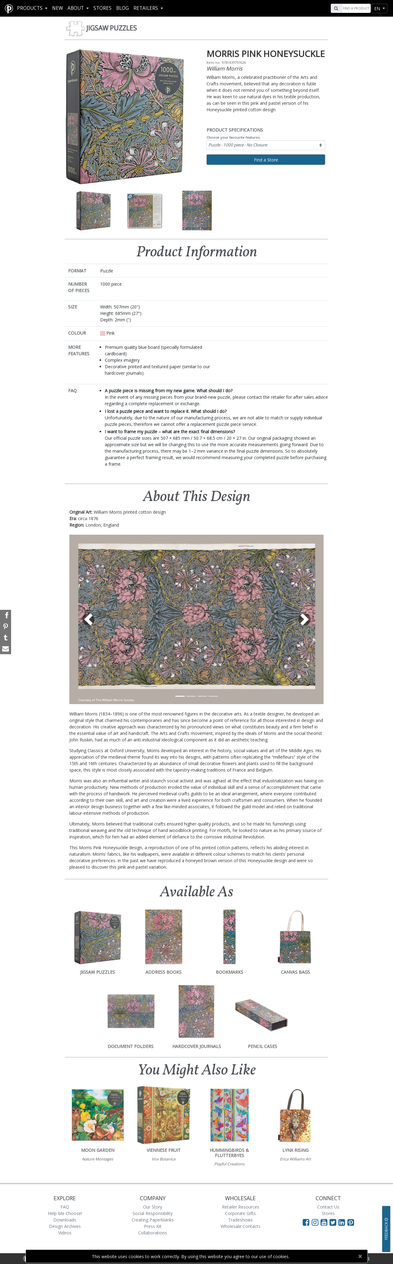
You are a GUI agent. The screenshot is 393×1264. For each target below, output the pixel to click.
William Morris (224, 68)
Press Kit (153, 1226)
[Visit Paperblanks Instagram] (315, 1222)
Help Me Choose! (65, 1213)
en (377, 8)
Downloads (64, 1220)
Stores (102, 8)
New (57, 8)
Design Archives (65, 1226)
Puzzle (237, 145)
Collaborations (152, 1233)
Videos (65, 1233)
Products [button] (30, 8)
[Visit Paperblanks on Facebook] (306, 1222)
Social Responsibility (153, 1213)
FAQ (64, 1207)
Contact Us (328, 1207)
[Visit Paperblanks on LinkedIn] (342, 1222)
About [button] (76, 8)
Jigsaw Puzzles (111, 28)
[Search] (355, 8)
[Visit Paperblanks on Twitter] (334, 1222)
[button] (88, 619)
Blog (122, 8)
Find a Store (266, 160)
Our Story (152, 1207)
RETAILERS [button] (146, 8)
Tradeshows (240, 1220)
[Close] (360, 1256)
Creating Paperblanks (153, 1220)
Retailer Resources (240, 1207)
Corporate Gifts (240, 1213)
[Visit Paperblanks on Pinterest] (350, 1222)
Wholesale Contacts (240, 1226)
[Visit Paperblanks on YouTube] (325, 1222)
